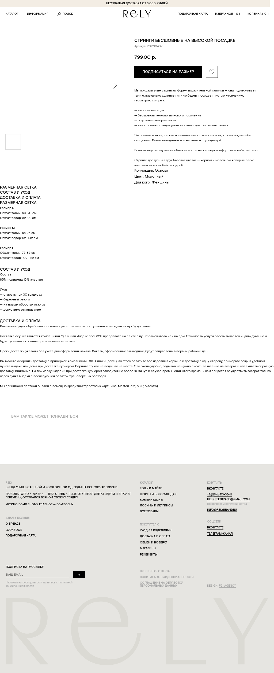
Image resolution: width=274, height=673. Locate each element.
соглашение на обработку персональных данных (161, 584)
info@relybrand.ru (222, 510)
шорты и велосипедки (158, 494)
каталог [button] (12, 14)
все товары (149, 511)
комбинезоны (151, 500)
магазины (148, 548)
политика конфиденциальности (167, 577)
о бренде (13, 523)
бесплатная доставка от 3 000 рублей (137, 3)
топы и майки (151, 488)
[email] (37, 574)
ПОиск (68, 14)
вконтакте (215, 527)
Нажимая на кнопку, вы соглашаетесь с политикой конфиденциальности (39, 584)
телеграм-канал (220, 533)
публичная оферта (155, 571)
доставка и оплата (155, 536)
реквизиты (148, 554)
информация (37, 14)
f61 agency (227, 585)
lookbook (14, 530)
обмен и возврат (153, 542)
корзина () (258, 14)
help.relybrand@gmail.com (228, 499)
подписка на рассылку (25, 567)
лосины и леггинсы (156, 505)
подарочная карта (193, 14)
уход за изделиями (156, 530)
